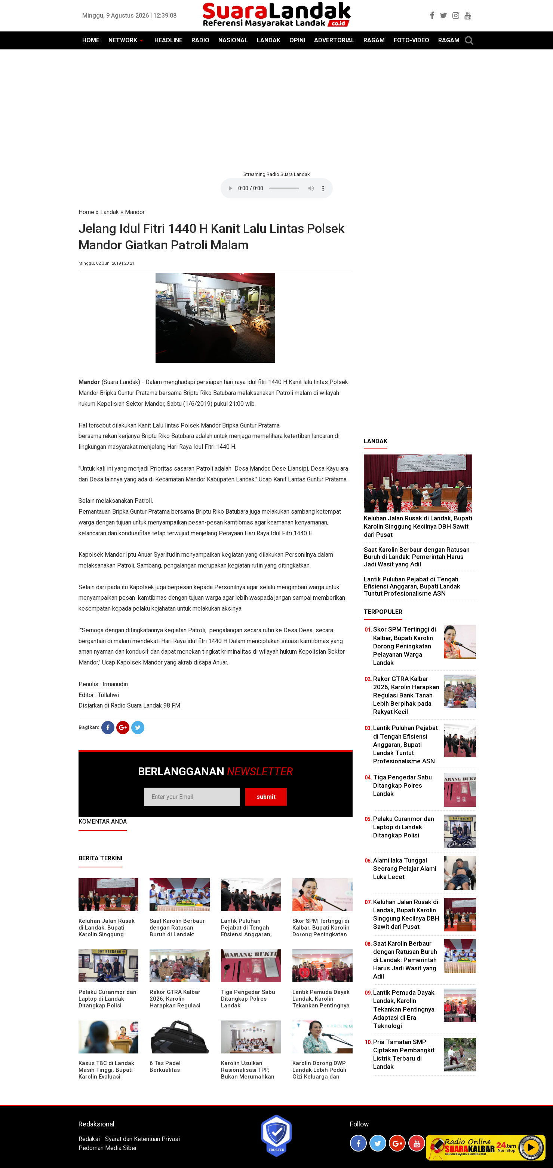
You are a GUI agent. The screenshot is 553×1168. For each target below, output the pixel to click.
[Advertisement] (277, 109)
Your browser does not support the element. (277, 188)
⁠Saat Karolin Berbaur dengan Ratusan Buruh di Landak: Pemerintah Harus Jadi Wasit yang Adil (177, 934)
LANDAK (268, 40)
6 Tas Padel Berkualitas (165, 1066)
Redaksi (89, 1139)
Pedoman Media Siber (108, 1148)
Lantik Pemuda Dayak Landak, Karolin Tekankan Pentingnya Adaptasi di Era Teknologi (321, 1005)
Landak (109, 212)
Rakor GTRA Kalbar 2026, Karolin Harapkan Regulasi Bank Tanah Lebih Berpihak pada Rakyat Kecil (179, 1009)
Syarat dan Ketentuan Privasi (142, 1139)
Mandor (135, 212)
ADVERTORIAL (334, 40)
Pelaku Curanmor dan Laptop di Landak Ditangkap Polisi (107, 999)
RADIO (200, 40)
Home (86, 212)
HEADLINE (168, 40)
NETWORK (122, 40)
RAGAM (374, 40)
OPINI (297, 40)
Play (531, 1147)
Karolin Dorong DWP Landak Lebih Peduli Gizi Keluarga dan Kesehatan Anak (319, 1073)
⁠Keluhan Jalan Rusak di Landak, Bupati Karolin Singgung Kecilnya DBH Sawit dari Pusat (107, 934)
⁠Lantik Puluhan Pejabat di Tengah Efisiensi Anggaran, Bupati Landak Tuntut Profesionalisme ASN (249, 934)
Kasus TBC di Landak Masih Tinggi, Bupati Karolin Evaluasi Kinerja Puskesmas (106, 1073)
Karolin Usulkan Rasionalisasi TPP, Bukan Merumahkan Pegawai (247, 1073)
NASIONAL (233, 40)
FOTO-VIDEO (411, 40)
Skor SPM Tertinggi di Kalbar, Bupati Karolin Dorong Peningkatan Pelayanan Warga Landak (321, 934)
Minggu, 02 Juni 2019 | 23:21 (106, 263)
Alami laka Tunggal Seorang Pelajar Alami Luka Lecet (404, 868)
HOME (90, 40)
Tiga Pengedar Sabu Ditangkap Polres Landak (248, 999)
